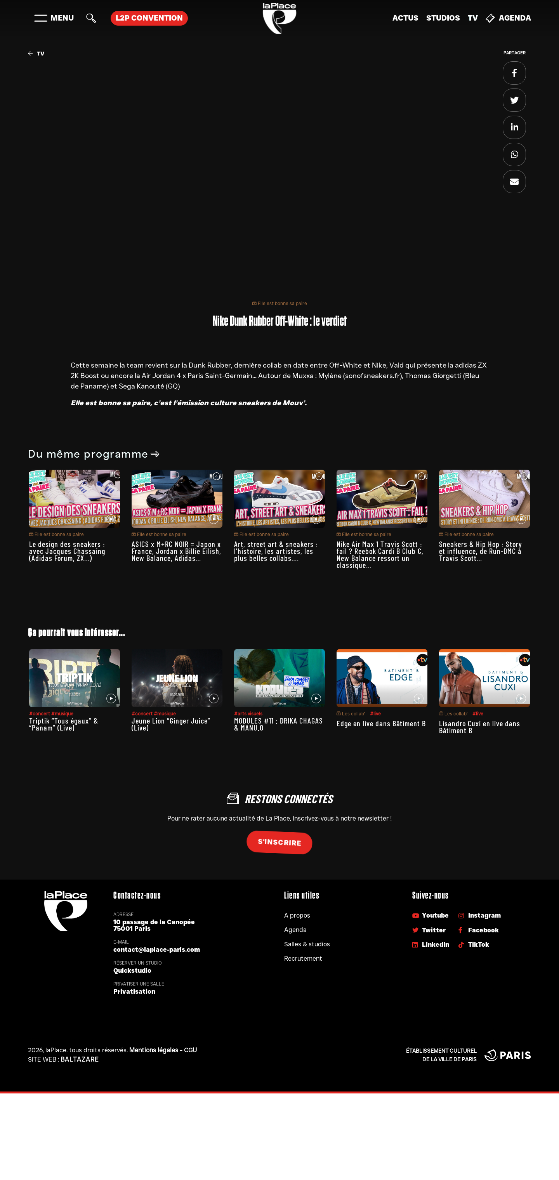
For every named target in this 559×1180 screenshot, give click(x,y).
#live (375, 714)
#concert (40, 714)
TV (473, 18)
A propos (297, 915)
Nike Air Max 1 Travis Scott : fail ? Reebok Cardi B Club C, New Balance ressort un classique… (380, 554)
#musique (62, 714)
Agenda (508, 18)
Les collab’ (351, 714)
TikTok (473, 944)
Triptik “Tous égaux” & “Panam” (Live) (63, 724)
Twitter (429, 930)
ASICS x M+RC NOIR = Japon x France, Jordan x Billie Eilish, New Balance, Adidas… (176, 550)
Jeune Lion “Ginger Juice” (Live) (171, 724)
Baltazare (80, 1059)
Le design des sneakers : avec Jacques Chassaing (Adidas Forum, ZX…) (67, 550)
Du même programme (94, 453)
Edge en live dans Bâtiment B (381, 723)
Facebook (478, 930)
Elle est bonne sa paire (279, 303)
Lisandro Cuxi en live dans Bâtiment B (479, 726)
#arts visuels (248, 714)
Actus (405, 18)
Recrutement (303, 958)
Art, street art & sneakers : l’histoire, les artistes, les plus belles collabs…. (276, 550)
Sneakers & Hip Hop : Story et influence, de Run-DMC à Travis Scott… (480, 550)
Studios (443, 18)
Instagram (479, 915)
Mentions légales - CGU (163, 1050)
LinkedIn (430, 944)
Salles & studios (307, 944)
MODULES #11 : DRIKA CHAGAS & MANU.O (278, 724)
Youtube (430, 915)
